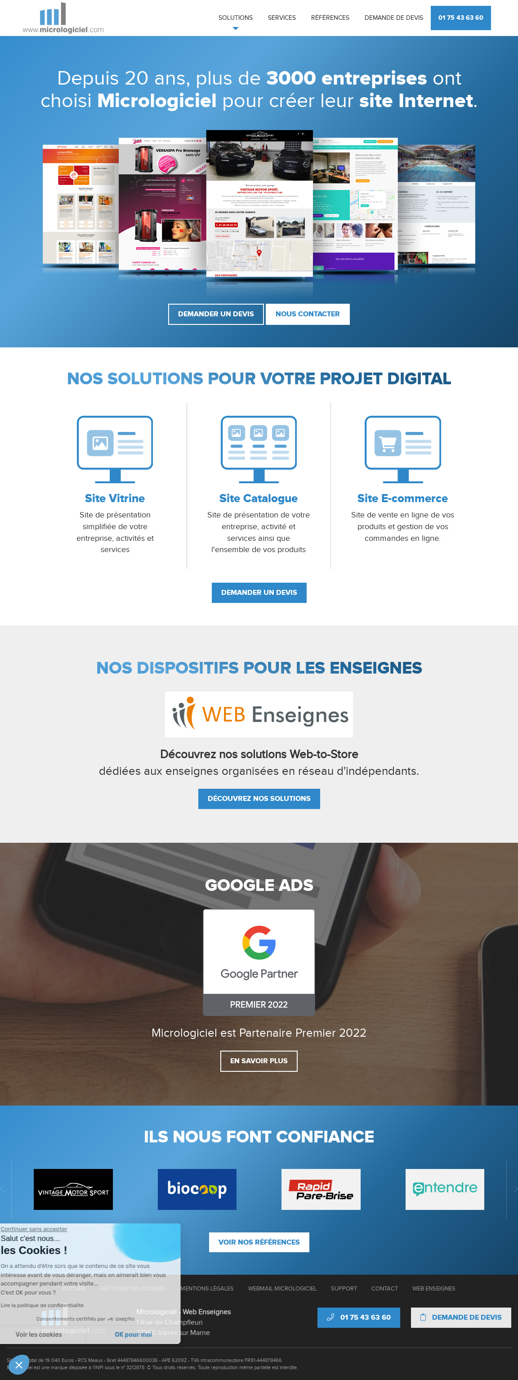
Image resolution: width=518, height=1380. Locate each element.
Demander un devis (216, 314)
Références (330, 18)
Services (282, 18)
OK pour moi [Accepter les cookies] (66, 1335)
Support (344, 1288)
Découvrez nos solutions (259, 798)
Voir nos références (259, 1242)
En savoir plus (259, 1060)
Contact (384, 1288)
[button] (19, 1365)
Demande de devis (394, 18)
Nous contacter (308, 314)
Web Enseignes (433, 1288)
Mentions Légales (207, 1288)
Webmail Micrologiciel (282, 1288)
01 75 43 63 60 (460, 18)
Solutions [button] (236, 18)
